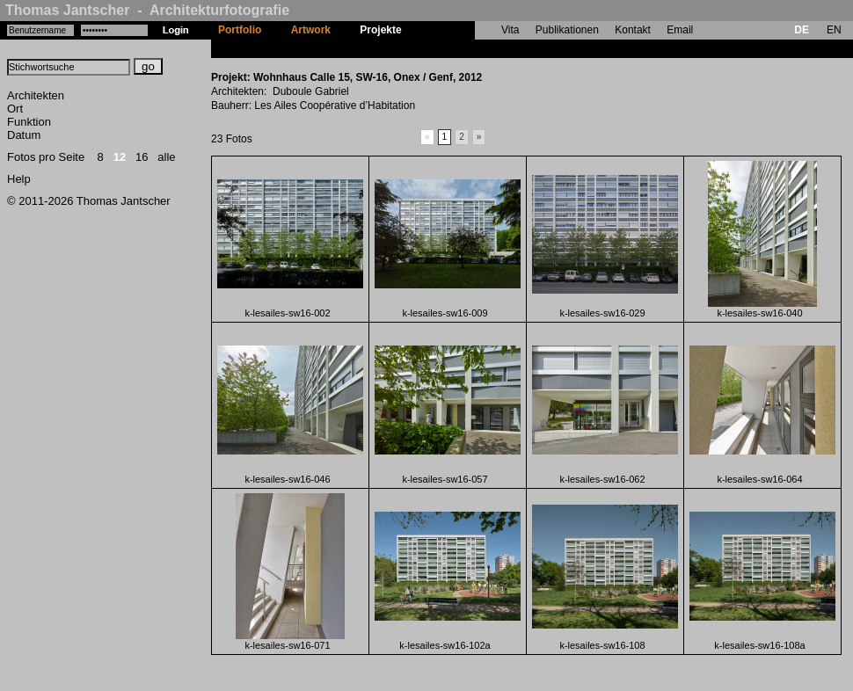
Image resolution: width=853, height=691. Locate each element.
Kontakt (633, 30)
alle (166, 157)
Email (680, 30)
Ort (15, 108)
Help (19, 178)
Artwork (311, 30)
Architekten (35, 95)
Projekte (380, 30)
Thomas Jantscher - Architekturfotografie (147, 10)
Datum (23, 135)
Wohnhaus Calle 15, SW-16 (483, 48)
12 (119, 157)
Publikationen (567, 30)
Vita (510, 30)
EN (834, 30)
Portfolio (239, 30)
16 (141, 157)
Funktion (29, 121)
